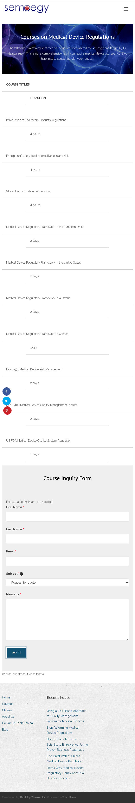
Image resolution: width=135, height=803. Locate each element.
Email (11, 551)
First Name (15, 507)
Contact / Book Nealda (17, 723)
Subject (14, 573)
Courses (7, 703)
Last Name (15, 529)
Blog (5, 729)
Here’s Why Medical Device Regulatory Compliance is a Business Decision (65, 773)
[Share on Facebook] (6, 391)
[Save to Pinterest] (7, 410)
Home (6, 697)
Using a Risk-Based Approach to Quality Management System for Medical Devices (66, 716)
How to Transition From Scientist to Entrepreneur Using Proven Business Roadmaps (67, 744)
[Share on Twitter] (6, 401)
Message (13, 594)
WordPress (69, 797)
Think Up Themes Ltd (33, 797)
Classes (7, 710)
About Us (8, 716)
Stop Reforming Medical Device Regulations (63, 730)
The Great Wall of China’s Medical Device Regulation (64, 758)
